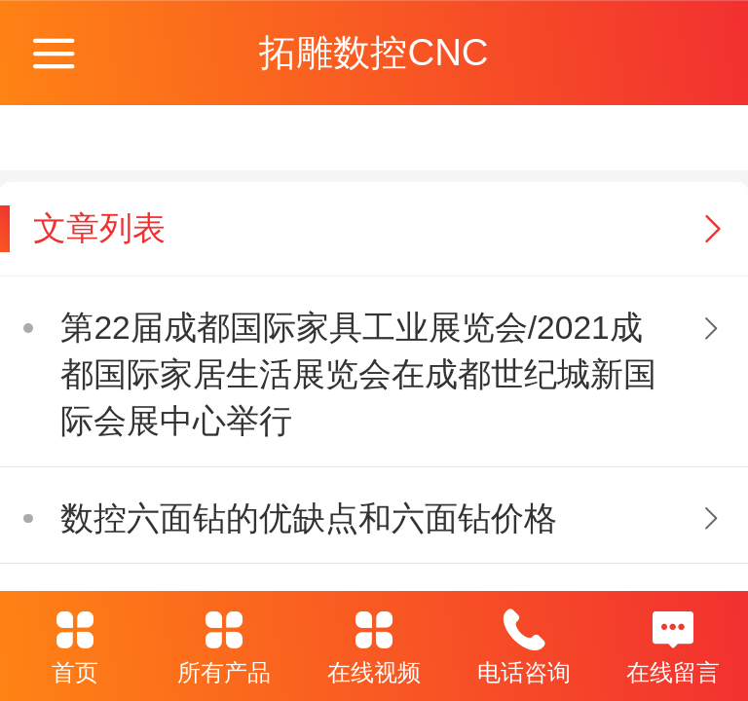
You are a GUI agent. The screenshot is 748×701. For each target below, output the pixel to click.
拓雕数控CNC (373, 52)
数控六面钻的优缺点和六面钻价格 (308, 518)
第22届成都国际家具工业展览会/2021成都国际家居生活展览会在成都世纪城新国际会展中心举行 (358, 374)
